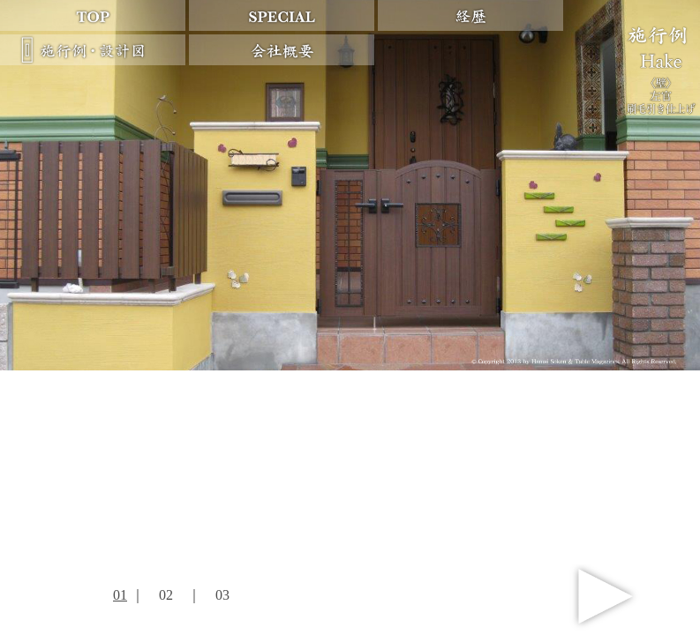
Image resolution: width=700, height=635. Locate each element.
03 (222, 594)
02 (166, 594)
